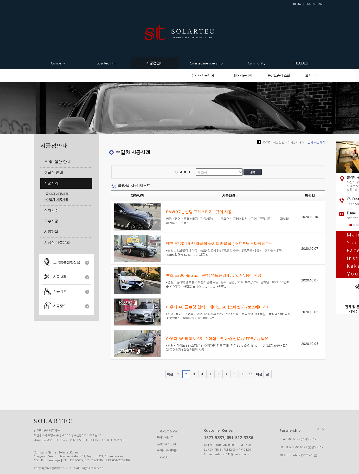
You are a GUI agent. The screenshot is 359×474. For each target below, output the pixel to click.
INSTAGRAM (314, 3)
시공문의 (59, 306)
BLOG (297, 3)
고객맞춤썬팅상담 (66, 262)
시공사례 (60, 277)
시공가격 (59, 291)
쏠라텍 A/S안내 (166, 444)
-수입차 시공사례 (56, 199)
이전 (170, 374)
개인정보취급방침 (167, 450)
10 (250, 374)
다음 (259, 374)
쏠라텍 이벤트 (165, 437)
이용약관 (162, 457)
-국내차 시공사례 (56, 194)
